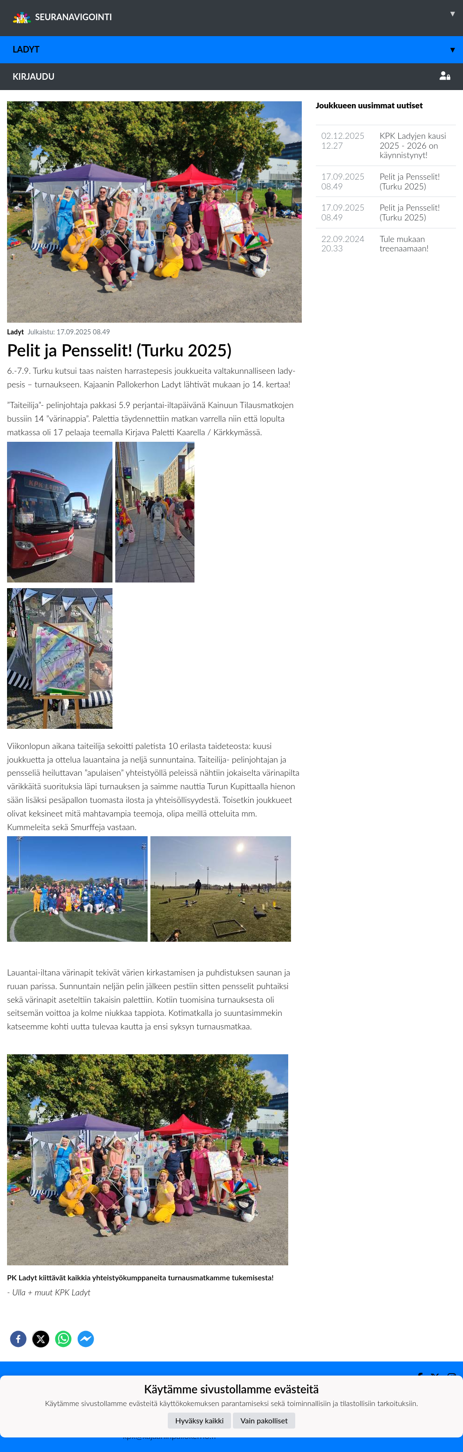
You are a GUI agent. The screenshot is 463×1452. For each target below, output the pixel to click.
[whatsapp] (63, 1339)
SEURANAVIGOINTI (238, 13)
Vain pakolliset (264, 1420)
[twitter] (40, 1339)
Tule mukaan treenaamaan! (404, 244)
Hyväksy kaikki (199, 1420)
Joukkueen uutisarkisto (364, 275)
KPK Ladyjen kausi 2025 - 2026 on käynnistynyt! (413, 145)
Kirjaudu (231, 76)
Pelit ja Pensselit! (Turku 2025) (410, 181)
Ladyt (238, 49)
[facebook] (18, 1339)
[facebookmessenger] (85, 1339)
